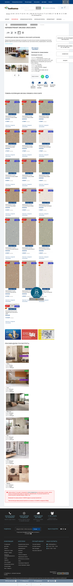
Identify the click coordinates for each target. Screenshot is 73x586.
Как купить (7, 2)
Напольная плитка (39, 19)
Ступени (20, 559)
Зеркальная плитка (23, 564)
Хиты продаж (7, 569)
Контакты (28, 2)
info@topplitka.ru (51, 551)
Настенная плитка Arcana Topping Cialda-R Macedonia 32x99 (11, 320)
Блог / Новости (7, 575)
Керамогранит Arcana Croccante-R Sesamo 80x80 (27, 209)
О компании (7, 551)
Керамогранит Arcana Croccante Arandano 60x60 (11, 117)
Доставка (15, 2)
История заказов (36, 553)
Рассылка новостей (37, 557)
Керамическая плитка (26, 19)
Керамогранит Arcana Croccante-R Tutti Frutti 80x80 (45, 209)
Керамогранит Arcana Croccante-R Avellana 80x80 (28, 179)
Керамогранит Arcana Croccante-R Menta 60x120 (44, 253)
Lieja (8, 395)
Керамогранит (51, 19)
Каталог (7, 19)
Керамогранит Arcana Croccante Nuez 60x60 (10, 148)
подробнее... (10, 344)
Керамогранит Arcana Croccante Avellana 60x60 (27, 117)
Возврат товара (8, 559)
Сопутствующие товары (24, 572)
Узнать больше (9, 43)
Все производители (36, 15)
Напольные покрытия (23, 570)
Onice (8, 467)
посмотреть (26, 344)
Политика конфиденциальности (9, 562)
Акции (5, 565)
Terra (8, 371)
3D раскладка (49, 2)
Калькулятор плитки (38, 2)
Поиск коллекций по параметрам (32, 10)
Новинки (6, 567)
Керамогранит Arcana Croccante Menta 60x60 (44, 117)
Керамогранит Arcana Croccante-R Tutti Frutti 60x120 (45, 297)
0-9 (65, 14)
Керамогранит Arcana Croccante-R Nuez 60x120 (10, 297)
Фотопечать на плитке (23, 566)
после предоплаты (32, 499)
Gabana (8, 490)
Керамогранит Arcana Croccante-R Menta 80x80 (44, 179)
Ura (8, 443)
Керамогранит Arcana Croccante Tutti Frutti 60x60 (45, 148)
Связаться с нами (8, 557)
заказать (43, 344)
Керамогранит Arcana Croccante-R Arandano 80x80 (11, 179)
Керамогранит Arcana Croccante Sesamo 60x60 (27, 148)
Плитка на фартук (22, 562)
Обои (19, 568)
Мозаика (59, 19)
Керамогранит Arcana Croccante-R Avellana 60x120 (28, 253)
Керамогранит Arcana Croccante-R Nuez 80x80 (10, 209)
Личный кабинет (36, 551)
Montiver (9, 419)
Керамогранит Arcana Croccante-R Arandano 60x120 (11, 253)
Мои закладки (35, 555)
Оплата (22, 2)
